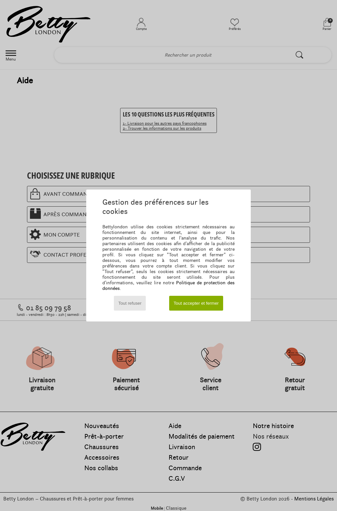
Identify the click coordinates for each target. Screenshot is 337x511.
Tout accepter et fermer (196, 303)
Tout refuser (130, 303)
